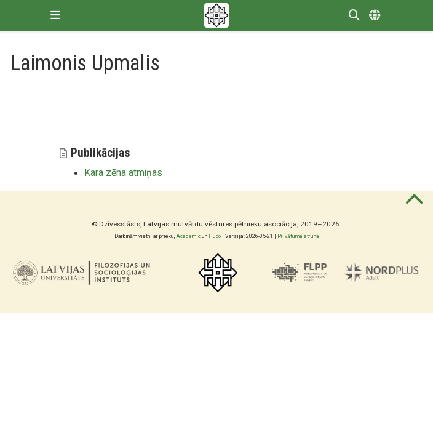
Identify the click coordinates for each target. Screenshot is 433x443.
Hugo (215, 236)
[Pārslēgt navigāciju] (55, 15)
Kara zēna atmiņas (123, 172)
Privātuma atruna (298, 236)
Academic (188, 236)
